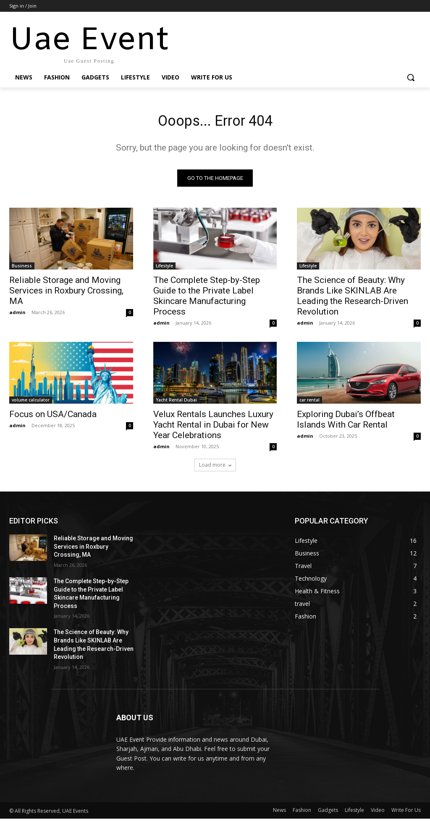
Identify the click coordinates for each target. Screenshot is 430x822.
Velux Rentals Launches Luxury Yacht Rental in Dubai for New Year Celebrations (213, 428)
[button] (411, 77)
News (279, 813)
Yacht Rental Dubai (176, 403)
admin (17, 315)
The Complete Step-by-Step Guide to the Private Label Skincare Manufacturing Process (206, 299)
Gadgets (328, 813)
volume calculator (31, 403)
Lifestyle (164, 269)
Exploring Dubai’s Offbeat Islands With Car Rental (346, 422)
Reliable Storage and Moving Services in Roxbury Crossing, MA (66, 293)
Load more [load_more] (215, 468)
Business (22, 269)
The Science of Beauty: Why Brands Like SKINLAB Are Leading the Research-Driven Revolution (352, 299)
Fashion (302, 813)
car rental (309, 403)
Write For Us (406, 813)
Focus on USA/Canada (53, 417)
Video (378, 813)
